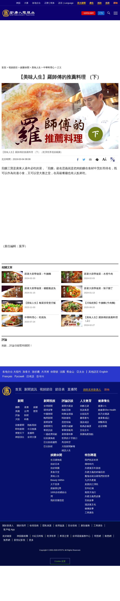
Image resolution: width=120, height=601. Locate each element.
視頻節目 (13, 67)
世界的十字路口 (69, 438)
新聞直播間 (89, 13)
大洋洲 (45, 371)
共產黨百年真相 (92, 468)
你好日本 (54, 464)
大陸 (17, 419)
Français (7, 376)
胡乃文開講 (103, 414)
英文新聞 (81, 3)
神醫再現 (102, 422)
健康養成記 (103, 418)
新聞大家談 (67, 406)
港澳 (26, 407)
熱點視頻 (31, 425)
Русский (19, 376)
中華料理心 (48, 67)
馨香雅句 (84, 418)
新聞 (20, 400)
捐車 (107, 3)
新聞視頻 (49, 400)
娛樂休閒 (24, 67)
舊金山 (70, 371)
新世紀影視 (19, 540)
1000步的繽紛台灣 (58, 494)
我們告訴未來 (91, 460)
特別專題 (90, 455)
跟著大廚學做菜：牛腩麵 (38, 273)
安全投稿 (72, 525)
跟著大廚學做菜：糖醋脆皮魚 (40, 288)
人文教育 (85, 400)
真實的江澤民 (91, 484)
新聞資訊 (30, 389)
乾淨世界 (51, 536)
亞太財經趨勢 (50, 442)
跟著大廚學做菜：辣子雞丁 (98, 288)
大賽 (26, 3)
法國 (62, 371)
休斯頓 (54, 371)
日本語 (30, 376)
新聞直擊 (48, 422)
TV (101, 13)
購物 (115, 3)
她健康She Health (107, 410)
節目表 (60, 389)
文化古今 (84, 430)
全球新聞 (48, 406)
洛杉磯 (36, 371)
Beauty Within (57, 480)
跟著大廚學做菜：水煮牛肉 (98, 273)
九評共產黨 (90, 480)
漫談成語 (84, 422)
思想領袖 (66, 422)
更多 (31, 540)
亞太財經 (48, 446)
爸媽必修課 (85, 426)
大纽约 (17, 371)
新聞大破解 (67, 426)
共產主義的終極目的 (95, 472)
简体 (52, 3)
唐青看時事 (67, 434)
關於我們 (21, 525)
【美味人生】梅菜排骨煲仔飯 (40, 302)
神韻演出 (19, 437)
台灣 (26, 411)
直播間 (72, 389)
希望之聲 (64, 536)
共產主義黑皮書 (92, 496)
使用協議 (59, 525)
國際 (17, 407)
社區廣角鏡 (49, 438)
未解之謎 (84, 406)
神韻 (18, 3)
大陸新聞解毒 (68, 446)
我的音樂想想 (57, 500)
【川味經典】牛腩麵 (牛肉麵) (99, 302)
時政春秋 (66, 418)
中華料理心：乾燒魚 (35, 317)
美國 (17, 411)
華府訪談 (48, 430)
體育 (35, 411)
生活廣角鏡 (56, 460)
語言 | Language (65, 3)
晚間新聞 (48, 418)
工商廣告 (89, 512)
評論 (17, 415)
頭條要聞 (19, 425)
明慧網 (97, 536)
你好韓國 (54, 468)
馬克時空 (66, 442)
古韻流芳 (84, 414)
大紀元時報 (37, 536)
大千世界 (54, 484)
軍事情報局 (67, 430)
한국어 (40, 376)
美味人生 (36, 67)
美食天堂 (54, 472)
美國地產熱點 (86, 434)
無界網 (6, 540)
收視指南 (34, 525)
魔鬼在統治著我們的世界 (97, 476)
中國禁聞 (48, 414)
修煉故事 (89, 508)
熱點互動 (66, 410)
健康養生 (104, 400)
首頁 (4, 67)
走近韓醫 (102, 426)
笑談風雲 (84, 410)
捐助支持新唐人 (92, 389)
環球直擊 (48, 410)
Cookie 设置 (60, 561)
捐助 (99, 3)
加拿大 (26, 371)
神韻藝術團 (22, 536)
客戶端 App (9, 529)
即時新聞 (19, 429)
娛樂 (35, 407)
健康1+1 (102, 406)
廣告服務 (85, 525)
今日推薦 (31, 429)
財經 (26, 415)
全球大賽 (31, 437)
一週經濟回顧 (50, 434)
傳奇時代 (89, 464)
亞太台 (80, 371)
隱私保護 (46, 525)
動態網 (108, 536)
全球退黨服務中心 (81, 536)
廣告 (91, 3)
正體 (46, 3)
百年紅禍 (89, 488)
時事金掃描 (67, 414)
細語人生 (66, 450)
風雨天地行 (90, 492)
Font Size (104, 159)
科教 (26, 419)
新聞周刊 (48, 426)
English (103, 371)
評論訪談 (67, 400)
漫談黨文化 (90, 504)
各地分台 (36, 3)
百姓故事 (89, 500)
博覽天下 (19, 433)
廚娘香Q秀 (55, 488)
